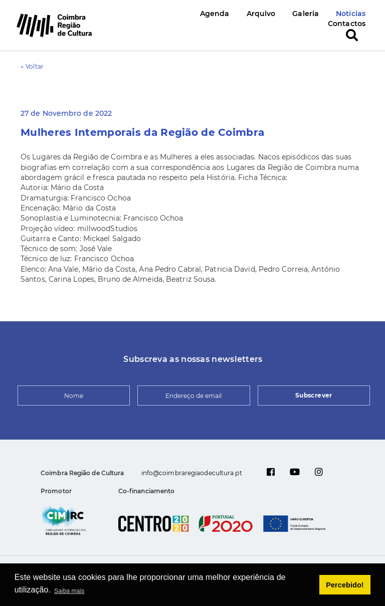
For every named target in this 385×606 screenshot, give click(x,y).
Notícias (350, 13)
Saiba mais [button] (69, 590)
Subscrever (313, 395)
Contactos (346, 23)
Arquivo (261, 13)
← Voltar (32, 66)
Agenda (215, 13)
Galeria (305, 13)
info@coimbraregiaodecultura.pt (191, 473)
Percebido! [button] (344, 585)
